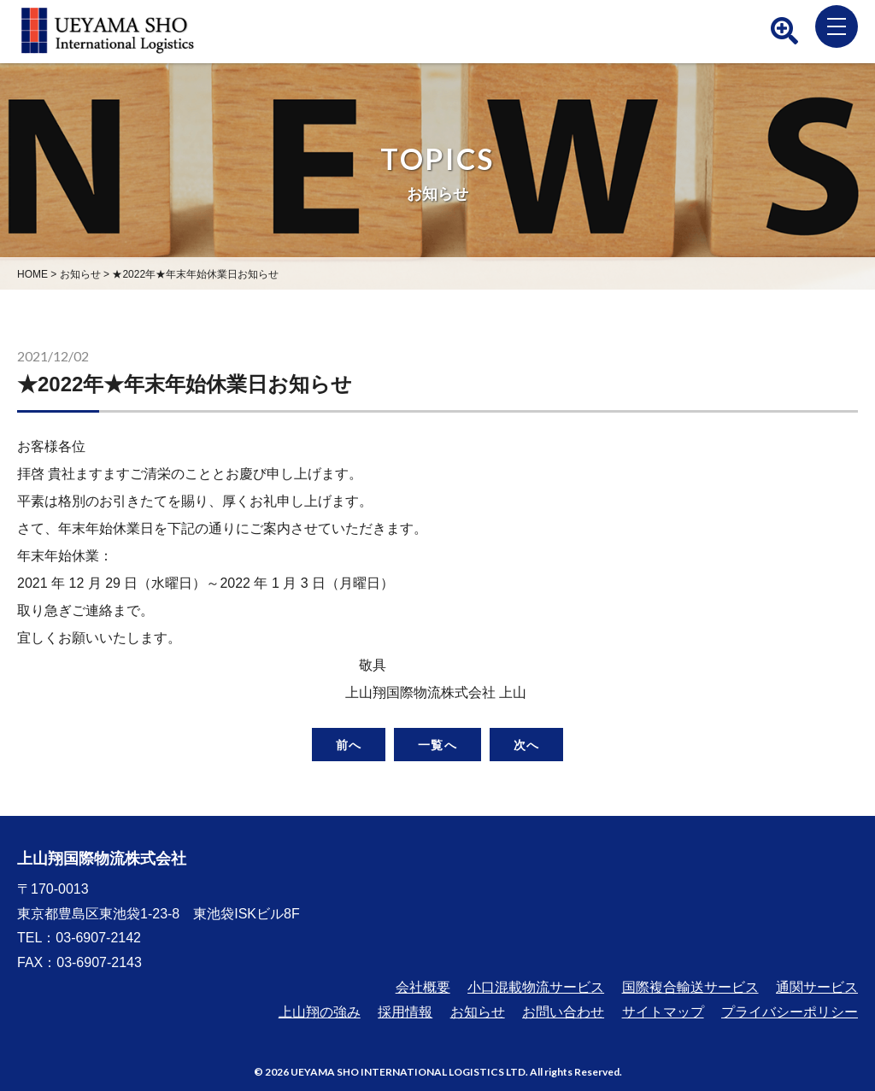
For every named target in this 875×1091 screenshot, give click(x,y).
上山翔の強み (320, 1012)
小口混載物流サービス (535, 987)
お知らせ (477, 1012)
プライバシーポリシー (789, 1012)
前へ (348, 744)
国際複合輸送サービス (690, 987)
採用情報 (405, 1012)
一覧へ (437, 744)
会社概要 (423, 987)
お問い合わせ (563, 1012)
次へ (526, 744)
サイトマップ (663, 1012)
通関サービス (817, 987)
